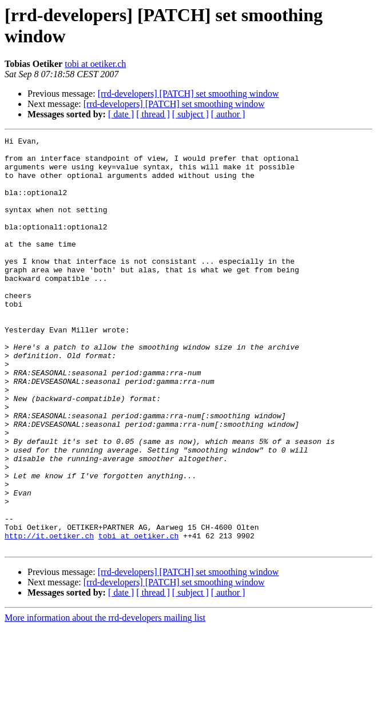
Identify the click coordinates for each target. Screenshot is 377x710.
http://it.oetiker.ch (49, 616)
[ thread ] (153, 114)
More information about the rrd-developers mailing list (105, 700)
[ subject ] (190, 114)
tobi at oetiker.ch (95, 64)
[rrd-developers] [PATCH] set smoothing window (188, 93)
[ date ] (121, 114)
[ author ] (228, 114)
